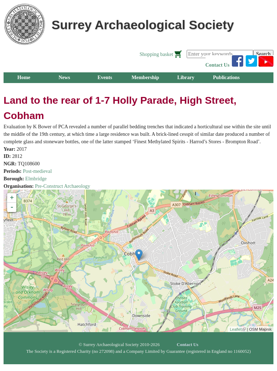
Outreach (105, 88)
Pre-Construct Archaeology (62, 186)
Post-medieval (37, 171)
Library (185, 77)
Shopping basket (156, 54)
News (64, 77)
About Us (145, 88)
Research (64, 88)
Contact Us (218, 65)
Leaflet (238, 329)
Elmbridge (36, 178)
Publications (226, 77)
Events (104, 77)
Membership (145, 77)
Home (23, 77)
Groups (24, 88)
